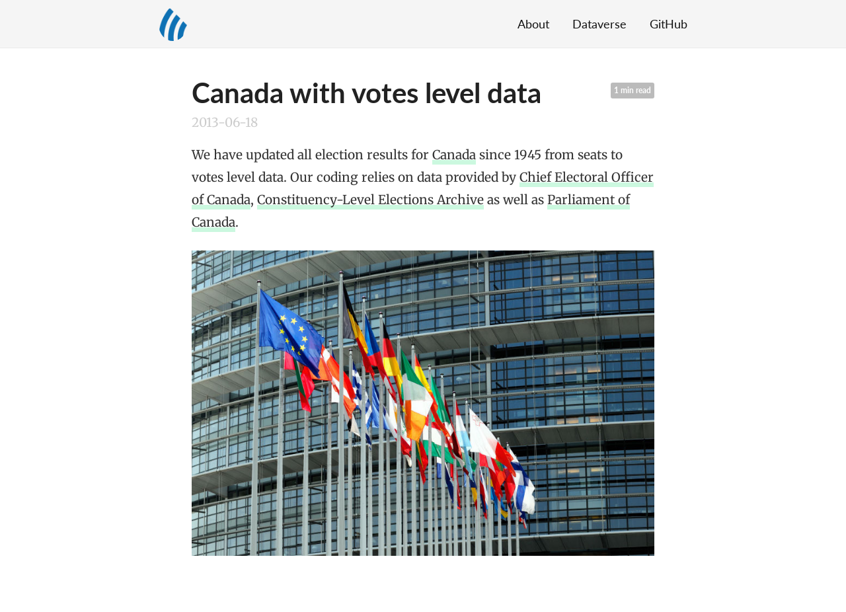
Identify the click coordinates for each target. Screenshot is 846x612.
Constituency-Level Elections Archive (370, 200)
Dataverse (599, 24)
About (533, 24)
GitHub (668, 24)
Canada (454, 155)
